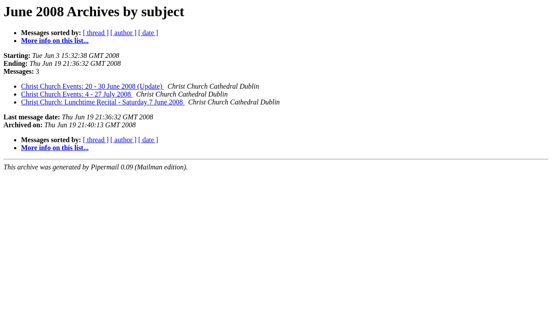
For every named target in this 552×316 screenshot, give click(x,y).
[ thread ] (96, 32)
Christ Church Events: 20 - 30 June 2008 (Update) (92, 86)
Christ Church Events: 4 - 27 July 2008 (77, 94)
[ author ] (124, 32)
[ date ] (148, 32)
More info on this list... (55, 40)
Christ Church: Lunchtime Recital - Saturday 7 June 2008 (103, 102)
